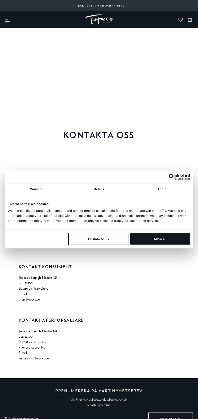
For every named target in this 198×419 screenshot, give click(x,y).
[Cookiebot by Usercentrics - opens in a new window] (172, 177)
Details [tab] (99, 189)
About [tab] (162, 189)
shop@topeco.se (29, 299)
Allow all (160, 239)
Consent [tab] (36, 189)
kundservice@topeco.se (34, 358)
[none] (99, 19)
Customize (98, 239)
